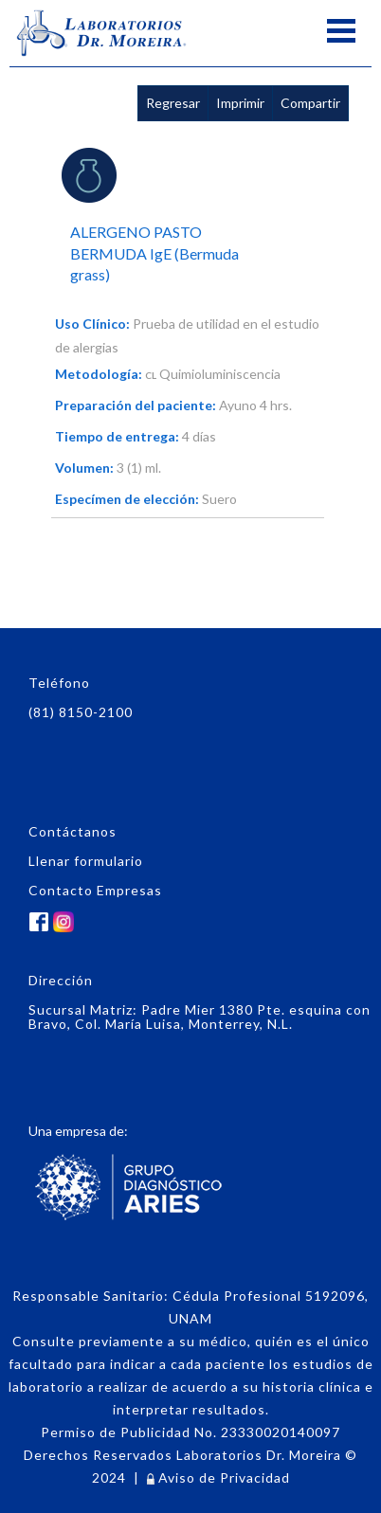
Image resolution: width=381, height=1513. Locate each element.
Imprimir (240, 103)
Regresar (173, 103)
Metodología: (98, 374)
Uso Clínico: (92, 323)
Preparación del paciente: (135, 405)
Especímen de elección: (127, 499)
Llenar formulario (85, 861)
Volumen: (84, 467)
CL (150, 375)
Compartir (310, 103)
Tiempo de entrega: (117, 436)
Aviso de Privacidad (218, 1477)
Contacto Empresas (95, 890)
